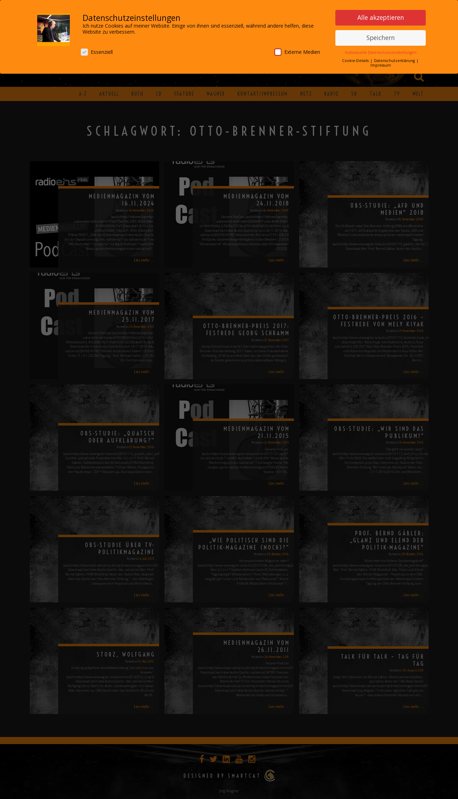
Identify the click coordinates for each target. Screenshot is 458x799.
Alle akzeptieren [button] (380, 17)
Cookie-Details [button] (356, 59)
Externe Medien (297, 51)
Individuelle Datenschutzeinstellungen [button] (381, 51)
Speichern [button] (381, 37)
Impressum (380, 64)
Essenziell (97, 51)
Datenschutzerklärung (395, 59)
